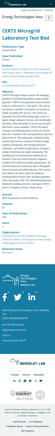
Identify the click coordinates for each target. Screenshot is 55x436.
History (6, 335)
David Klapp (42, 72)
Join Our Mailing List (13, 324)
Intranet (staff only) (13, 340)
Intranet (48, 10)
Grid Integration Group (32, 239)
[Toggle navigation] (49, 18)
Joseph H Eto (27, 69)
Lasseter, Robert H (11, 69)
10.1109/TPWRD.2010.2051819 (18, 85)
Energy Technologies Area (31, 10)
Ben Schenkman (42, 69)
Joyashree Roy (32, 76)
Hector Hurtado (17, 76)
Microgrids (7, 252)
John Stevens (8, 72)
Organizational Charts (14, 329)
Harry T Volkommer (25, 72)
